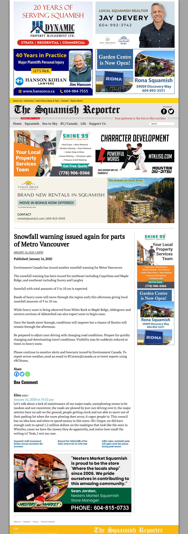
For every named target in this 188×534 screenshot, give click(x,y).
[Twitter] (22, 374)
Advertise (26, 522)
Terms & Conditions (48, 522)
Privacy (35, 522)
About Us (17, 522)
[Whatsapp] (27, 374)
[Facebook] (16, 374)
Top (15, 529)
